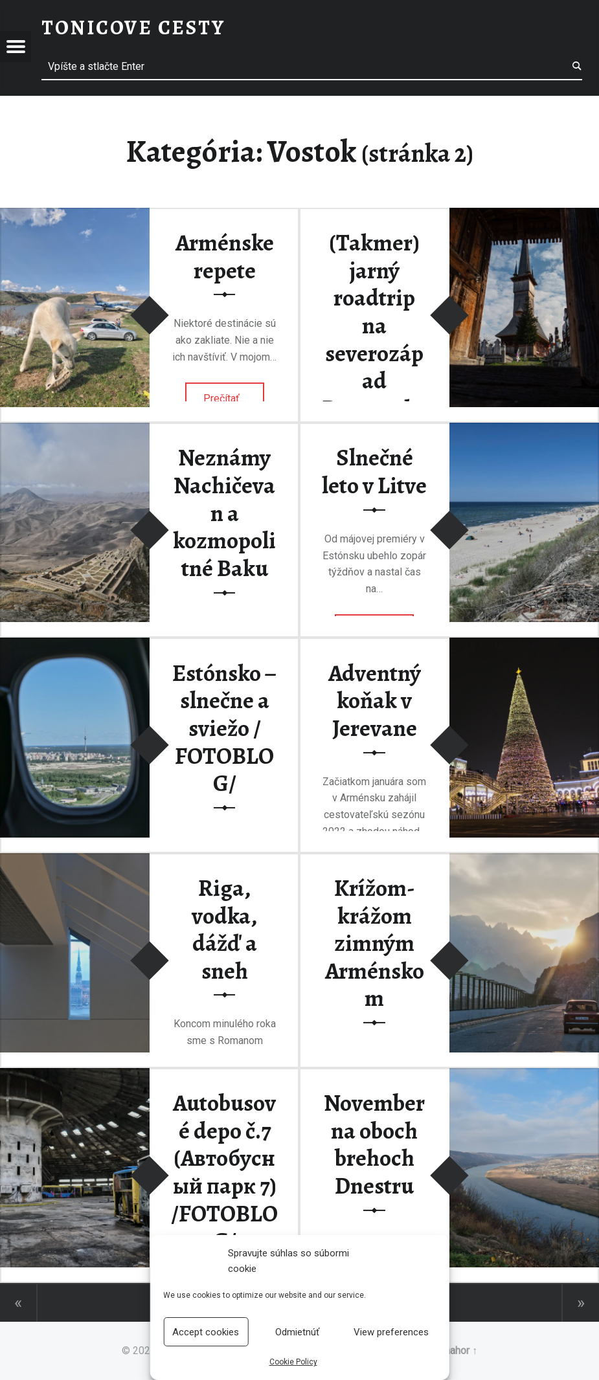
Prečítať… (233, 394)
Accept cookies (205, 1332)
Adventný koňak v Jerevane (374, 701)
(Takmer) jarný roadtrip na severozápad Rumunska (374, 325)
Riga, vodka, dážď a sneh (224, 929)
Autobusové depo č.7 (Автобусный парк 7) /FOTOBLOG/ (224, 1171)
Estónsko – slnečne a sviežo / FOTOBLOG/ (224, 728)
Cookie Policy (293, 1361)
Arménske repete (224, 256)
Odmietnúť (297, 1332)
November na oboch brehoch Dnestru (374, 1144)
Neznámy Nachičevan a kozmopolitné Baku (224, 513)
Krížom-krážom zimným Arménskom (374, 943)
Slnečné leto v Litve (374, 471)
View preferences (391, 1332)
